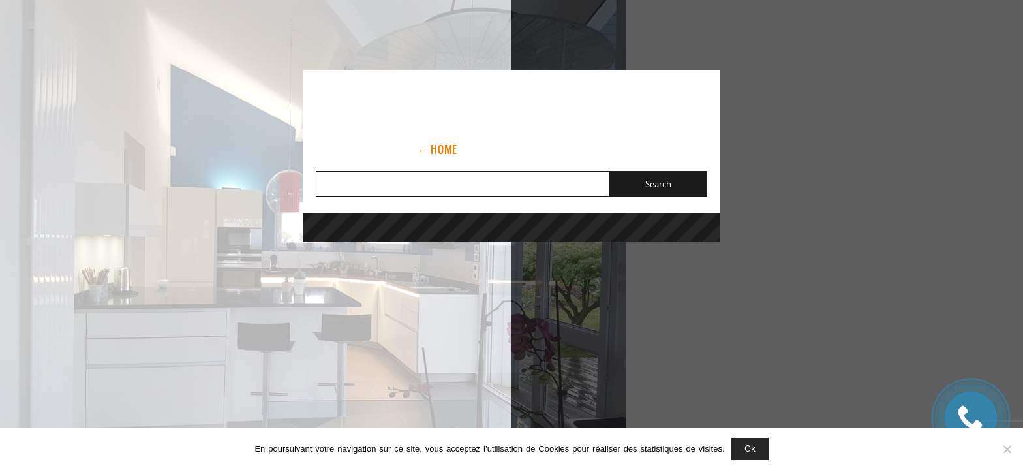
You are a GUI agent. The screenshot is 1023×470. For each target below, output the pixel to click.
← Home (437, 149)
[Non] (1006, 449)
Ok (750, 448)
